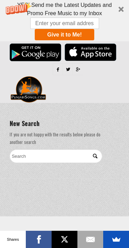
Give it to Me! (64, 35)
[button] (64, 20)
